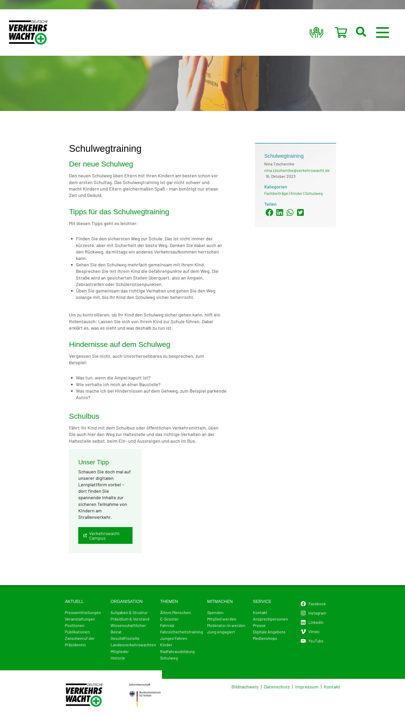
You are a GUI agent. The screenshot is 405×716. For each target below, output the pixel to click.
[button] (367, 32)
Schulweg (314, 193)
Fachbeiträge (276, 193)
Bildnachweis (245, 686)
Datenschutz (277, 686)
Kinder (297, 193)
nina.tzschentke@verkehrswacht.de (297, 170)
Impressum (306, 686)
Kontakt (332, 686)
